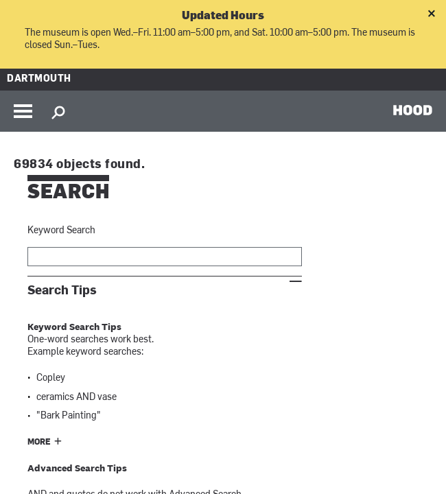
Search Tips (62, 290)
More (39, 442)
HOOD (412, 110)
